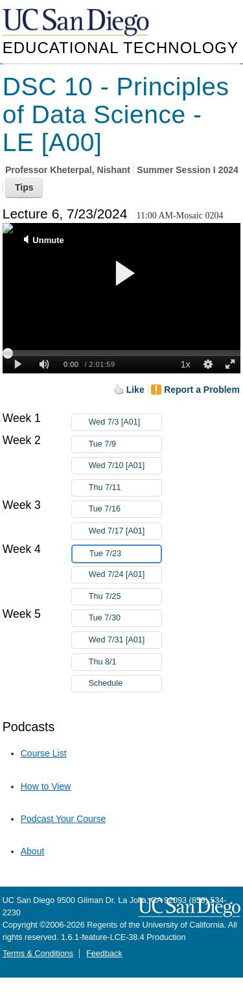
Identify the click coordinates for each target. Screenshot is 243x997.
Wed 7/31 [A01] (125, 640)
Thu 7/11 (125, 488)
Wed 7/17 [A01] (125, 531)
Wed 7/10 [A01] (125, 466)
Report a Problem (202, 389)
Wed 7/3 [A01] (125, 422)
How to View (46, 786)
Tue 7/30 (125, 618)
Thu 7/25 (125, 597)
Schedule (106, 683)
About (33, 851)
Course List (44, 753)
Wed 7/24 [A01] (125, 575)
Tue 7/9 (125, 444)
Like (135, 389)
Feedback (104, 953)
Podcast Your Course (63, 819)
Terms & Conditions (38, 953)
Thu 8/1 (125, 662)
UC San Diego (77, 23)
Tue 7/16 (125, 509)
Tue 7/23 (125, 554)
